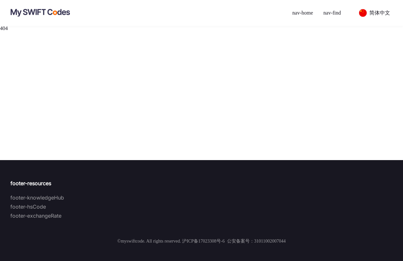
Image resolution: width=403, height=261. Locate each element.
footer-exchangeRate (35, 215)
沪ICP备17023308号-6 (203, 241)
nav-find (332, 13)
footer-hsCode (28, 206)
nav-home (302, 13)
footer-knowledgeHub (37, 197)
